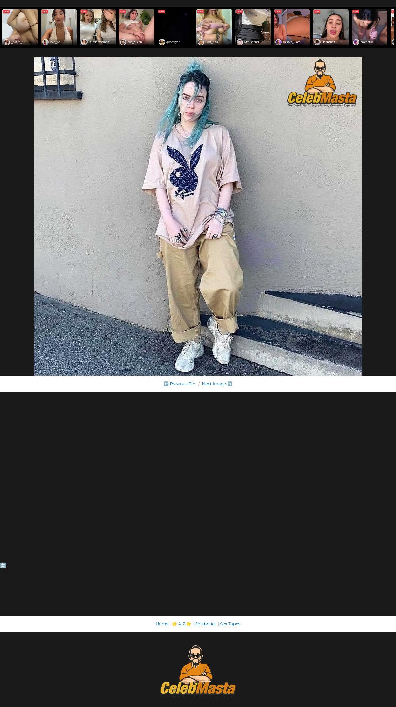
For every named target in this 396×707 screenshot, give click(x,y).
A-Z (181, 623)
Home (162, 623)
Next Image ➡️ (217, 383)
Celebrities (205, 623)
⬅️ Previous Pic (179, 383)
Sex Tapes (230, 623)
